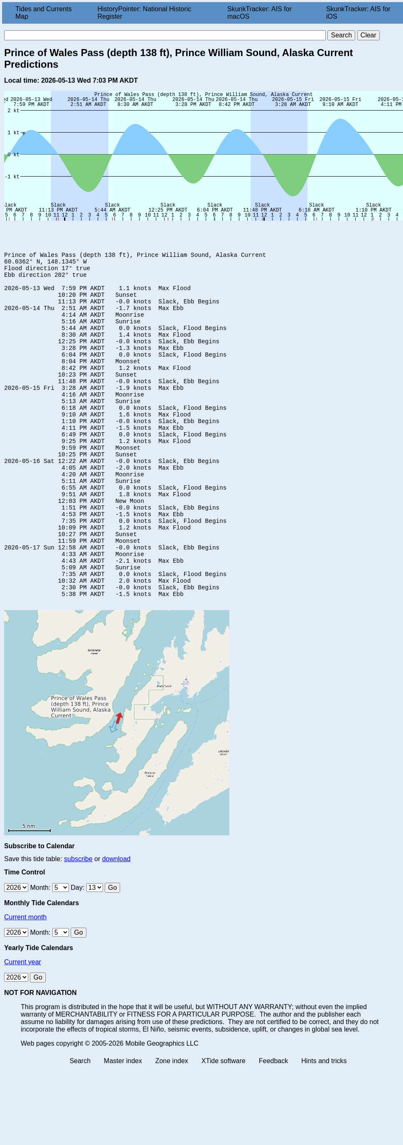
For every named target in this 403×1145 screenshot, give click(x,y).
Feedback (273, 1125)
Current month (25, 981)
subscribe (78, 923)
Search (80, 1125)
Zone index (171, 1125)
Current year (22, 1026)
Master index (123, 1125)
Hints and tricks (323, 1125)
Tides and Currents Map (43, 12)
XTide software (224, 1125)
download (116, 923)
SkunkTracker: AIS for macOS (259, 12)
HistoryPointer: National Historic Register (145, 12)
